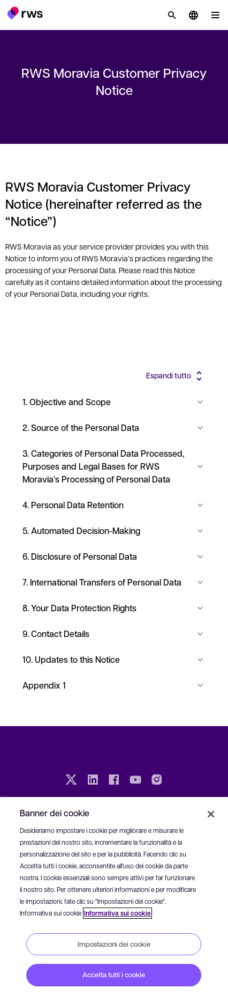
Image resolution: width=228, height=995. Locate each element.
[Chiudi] (211, 814)
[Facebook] (114, 780)
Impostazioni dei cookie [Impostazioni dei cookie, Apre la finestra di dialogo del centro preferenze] (114, 944)
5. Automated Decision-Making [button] (114, 530)
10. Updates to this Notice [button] (114, 659)
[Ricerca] (172, 15)
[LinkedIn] (92, 780)
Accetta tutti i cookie (113, 974)
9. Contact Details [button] (114, 633)
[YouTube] (135, 780)
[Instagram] (156, 780)
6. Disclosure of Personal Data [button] (114, 556)
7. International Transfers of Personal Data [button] (114, 582)
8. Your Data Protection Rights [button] (114, 607)
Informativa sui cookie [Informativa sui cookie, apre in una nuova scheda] (117, 913)
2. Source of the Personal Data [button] (114, 427)
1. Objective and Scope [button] (114, 401)
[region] (114, 896)
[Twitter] (71, 780)
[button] (24, 12)
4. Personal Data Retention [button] (114, 504)
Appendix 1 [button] (114, 685)
